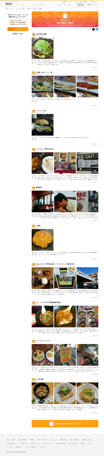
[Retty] (9, 4)
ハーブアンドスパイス (43, 341)
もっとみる (95, 171)
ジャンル (76, 1)
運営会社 (14, 439)
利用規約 (32, 439)
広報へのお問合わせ (74, 439)
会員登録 (89, 4)
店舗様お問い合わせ (86, 439)
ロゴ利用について (24, 443)
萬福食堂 (39, 187)
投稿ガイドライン (35, 443)
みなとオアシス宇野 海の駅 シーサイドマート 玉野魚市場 (55, 264)
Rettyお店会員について (11, 443)
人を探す (64, 1)
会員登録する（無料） (18, 33)
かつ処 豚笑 (40, 379)
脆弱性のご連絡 (63, 439)
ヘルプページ (90, 443)
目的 (81, 1)
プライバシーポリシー (42, 439)
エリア (70, 1)
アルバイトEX (9, 447)
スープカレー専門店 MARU (45, 149)
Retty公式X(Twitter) (72, 443)
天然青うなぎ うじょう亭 (44, 72)
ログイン (95, 4)
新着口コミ (86, 1)
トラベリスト (43, 447)
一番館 (38, 226)
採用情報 (82, 443)
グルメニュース (94, 1)
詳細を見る (94, 67)
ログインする (17, 29)
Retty (7, 439)
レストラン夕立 (41, 111)
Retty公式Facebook (60, 443)
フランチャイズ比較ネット (31, 447)
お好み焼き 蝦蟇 (41, 34)
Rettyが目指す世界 (22, 439)
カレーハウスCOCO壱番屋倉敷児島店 (48, 302)
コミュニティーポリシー (48, 443)
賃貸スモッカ (19, 447)
